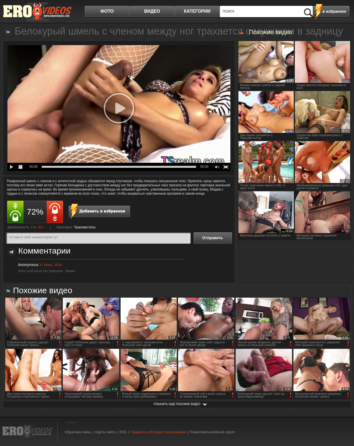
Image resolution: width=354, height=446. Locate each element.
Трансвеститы (85, 227)
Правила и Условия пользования (158, 432)
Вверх (343, 418)
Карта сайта (105, 432)
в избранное (334, 11)
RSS (123, 432)
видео (152, 11)
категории (197, 11)
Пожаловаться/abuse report (212, 432)
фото (107, 11)
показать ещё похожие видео (177, 404)
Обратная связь (78, 432)
